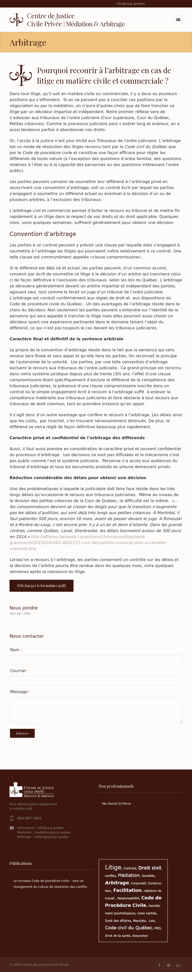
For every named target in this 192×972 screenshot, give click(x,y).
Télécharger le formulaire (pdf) (41, 585)
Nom (16, 649)
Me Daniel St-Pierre (116, 803)
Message (20, 691)
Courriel (19, 670)
